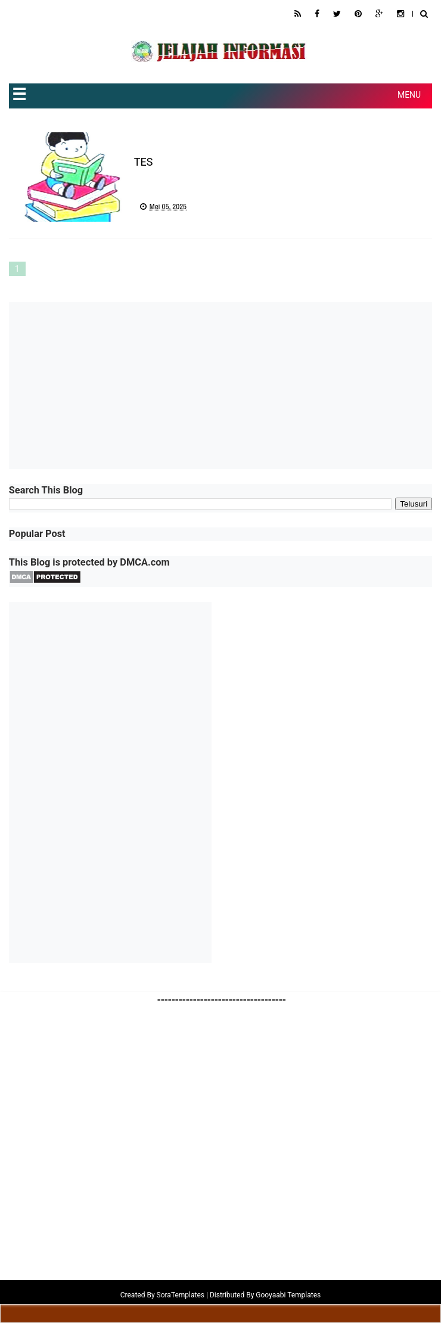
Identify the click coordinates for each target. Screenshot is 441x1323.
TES (143, 162)
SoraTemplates (180, 1295)
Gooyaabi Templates (288, 1295)
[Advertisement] (220, 385)
